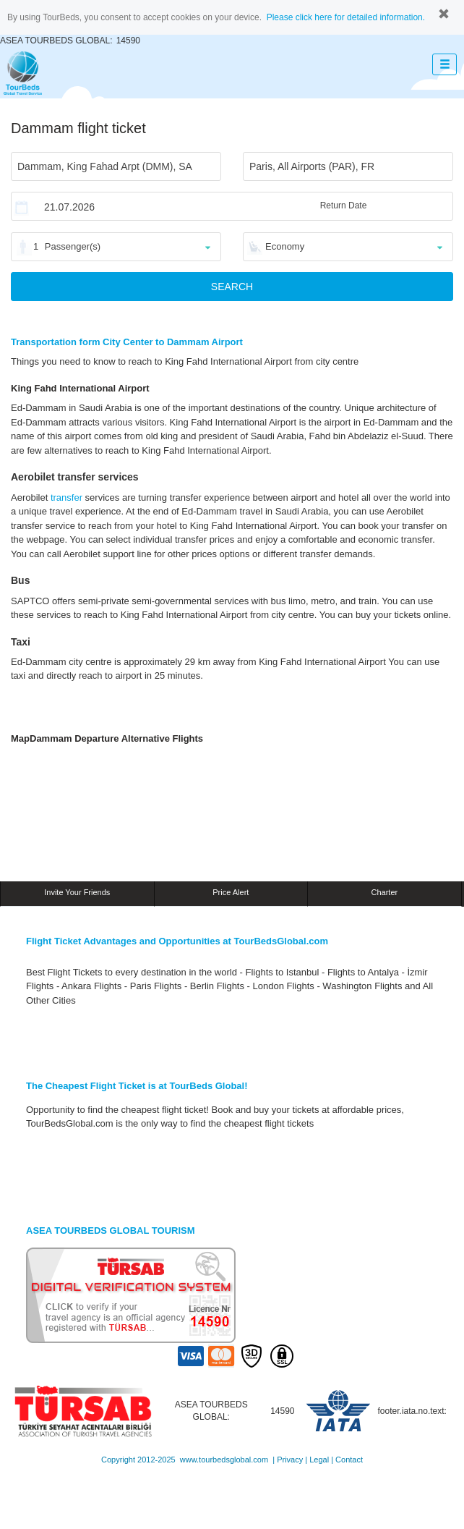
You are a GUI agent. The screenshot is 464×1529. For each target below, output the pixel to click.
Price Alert (230, 892)
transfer (66, 497)
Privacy (290, 1459)
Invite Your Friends (77, 892)
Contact (349, 1459)
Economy (284, 246)
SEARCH (232, 286)
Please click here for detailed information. (346, 17)
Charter (384, 892)
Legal (319, 1459)
